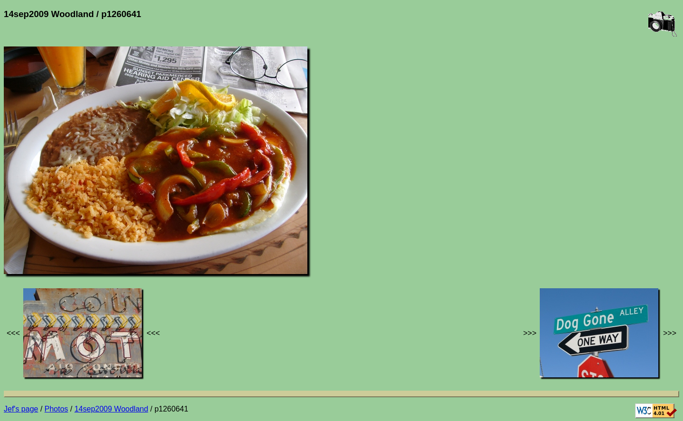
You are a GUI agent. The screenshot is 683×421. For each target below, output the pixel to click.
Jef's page (21, 409)
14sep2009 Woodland (111, 409)
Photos (56, 409)
